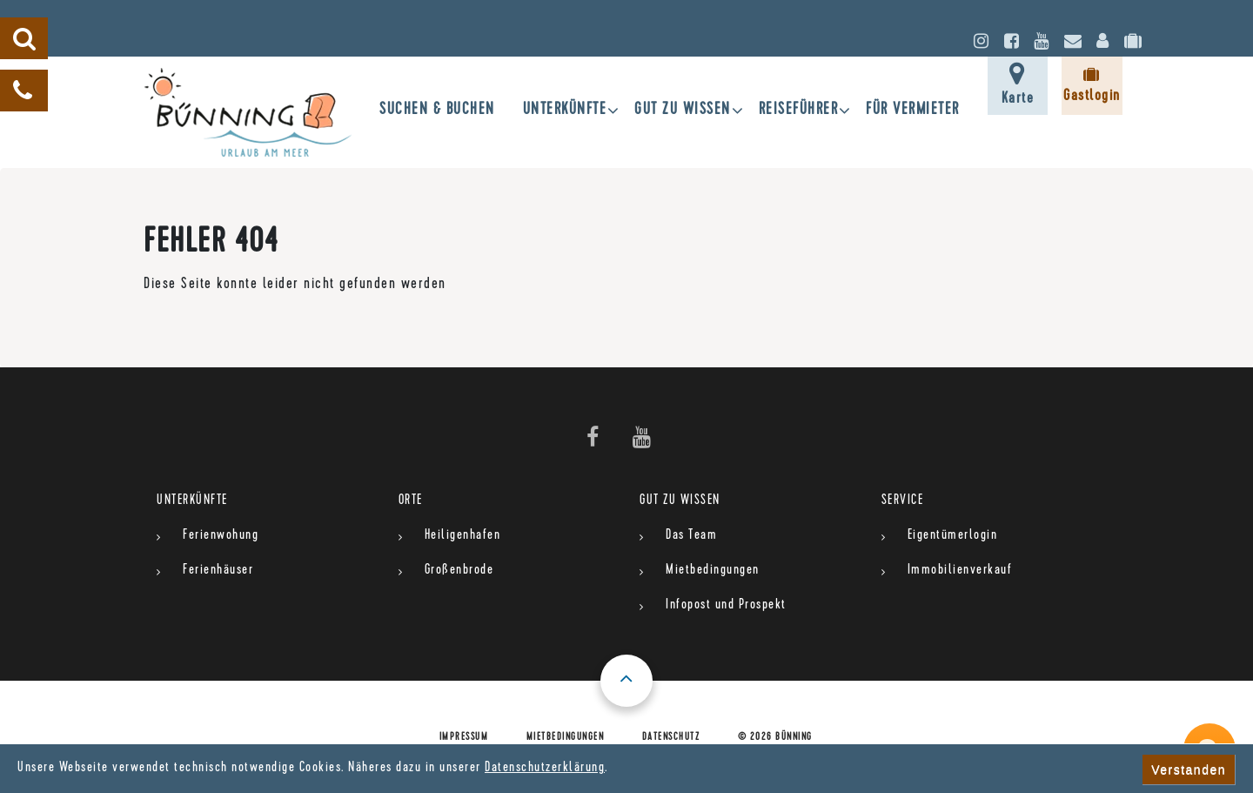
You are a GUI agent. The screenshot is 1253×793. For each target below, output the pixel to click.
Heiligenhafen (463, 536)
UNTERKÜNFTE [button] (565, 111)
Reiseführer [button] (799, 111)
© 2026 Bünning (775, 738)
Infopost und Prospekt (726, 606)
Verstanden (1188, 769)
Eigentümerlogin (953, 536)
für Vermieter (913, 111)
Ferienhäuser (218, 571)
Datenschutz (671, 738)
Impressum (464, 738)
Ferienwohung (220, 536)
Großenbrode (459, 571)
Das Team (691, 536)
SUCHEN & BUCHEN (437, 111)
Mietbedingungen (713, 571)
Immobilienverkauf (960, 571)
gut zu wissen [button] (682, 111)
